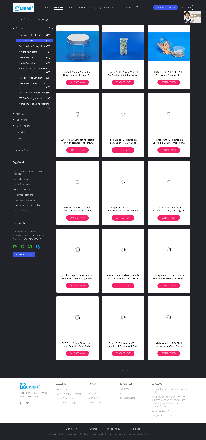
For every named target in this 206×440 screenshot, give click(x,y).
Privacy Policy (113, 429)
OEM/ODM (125, 389)
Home (47, 7)
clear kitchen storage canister (27, 205)
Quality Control (101, 7)
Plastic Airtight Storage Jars (34, 46)
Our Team (93, 397)
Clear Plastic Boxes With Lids (34, 85)
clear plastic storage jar (25, 200)
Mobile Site (135, 429)
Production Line (127, 397)
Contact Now (77, 82)
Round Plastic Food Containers (34, 70)
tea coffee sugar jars (23, 194)
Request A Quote (165, 7)
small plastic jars (21, 178)
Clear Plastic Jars (34, 57)
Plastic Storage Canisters (34, 78)
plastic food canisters (24, 184)
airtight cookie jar (22, 189)
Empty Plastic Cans (34, 63)
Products (58, 7)
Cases (18, 144)
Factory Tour (85, 7)
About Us (71, 7)
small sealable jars (22, 210)
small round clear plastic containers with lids (30, 172)
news (18, 137)
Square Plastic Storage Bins (34, 92)
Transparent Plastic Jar (34, 35)
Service (92, 393)
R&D (122, 393)
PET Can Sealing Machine (34, 98)
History (92, 389)
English (186, 7)
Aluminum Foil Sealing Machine (34, 105)
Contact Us (117, 7)
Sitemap (93, 429)
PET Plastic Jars (34, 40)
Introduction (95, 402)
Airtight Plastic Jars (34, 52)
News (128, 7)
